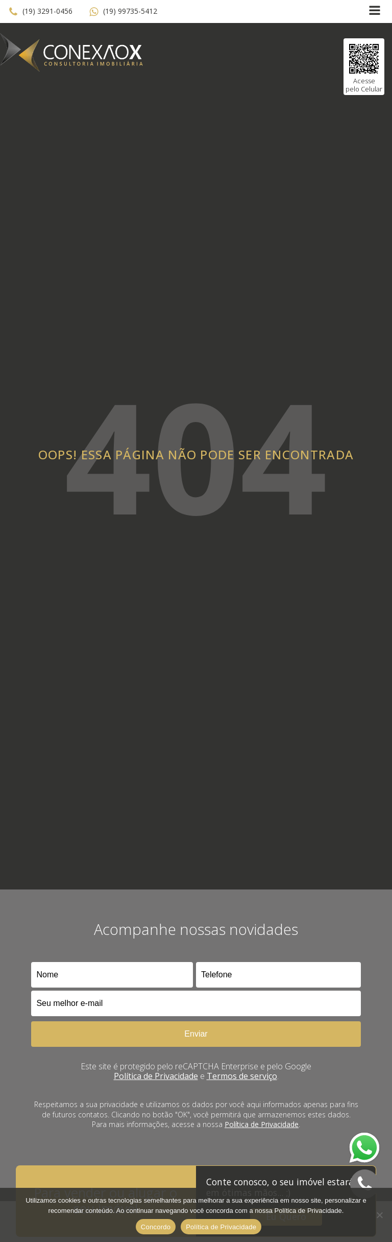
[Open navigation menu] (374, 11)
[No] (379, 1215)
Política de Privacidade (156, 1076)
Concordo (155, 1227)
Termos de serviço (242, 1076)
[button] (40, 12)
